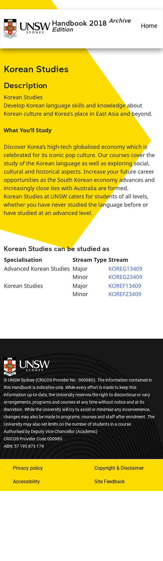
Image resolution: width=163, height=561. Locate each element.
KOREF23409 (124, 294)
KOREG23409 (125, 276)
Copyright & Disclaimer (119, 468)
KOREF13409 (124, 285)
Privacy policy (28, 468)
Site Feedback (109, 481)
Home (149, 25)
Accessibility (26, 481)
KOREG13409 (125, 268)
